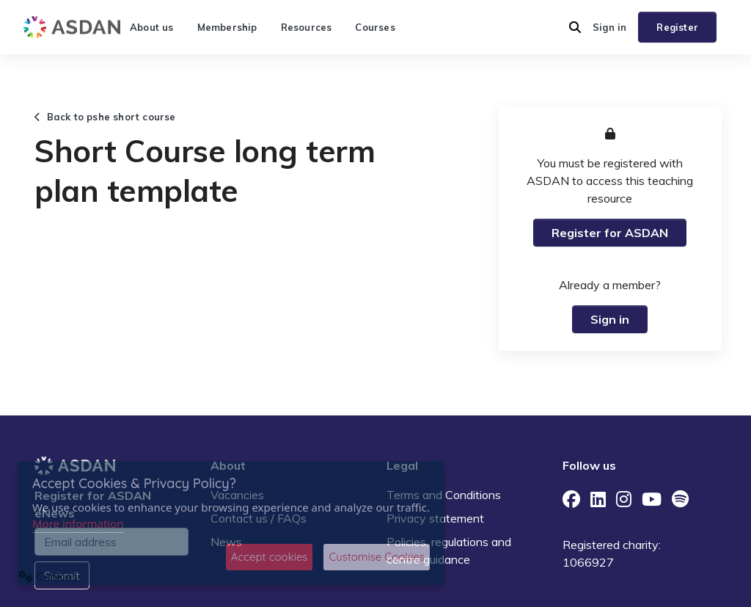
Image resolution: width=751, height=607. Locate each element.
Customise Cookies (377, 557)
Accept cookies (269, 557)
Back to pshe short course (105, 117)
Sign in (609, 27)
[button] (575, 27)
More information (78, 523)
